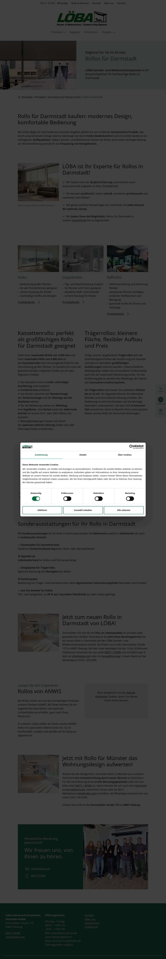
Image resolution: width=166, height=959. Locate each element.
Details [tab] (83, 455)
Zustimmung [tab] (41, 455)
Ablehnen (42, 510)
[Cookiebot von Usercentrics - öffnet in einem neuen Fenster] (131, 447)
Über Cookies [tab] (125, 455)
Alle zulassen (123, 510)
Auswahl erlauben (83, 510)
